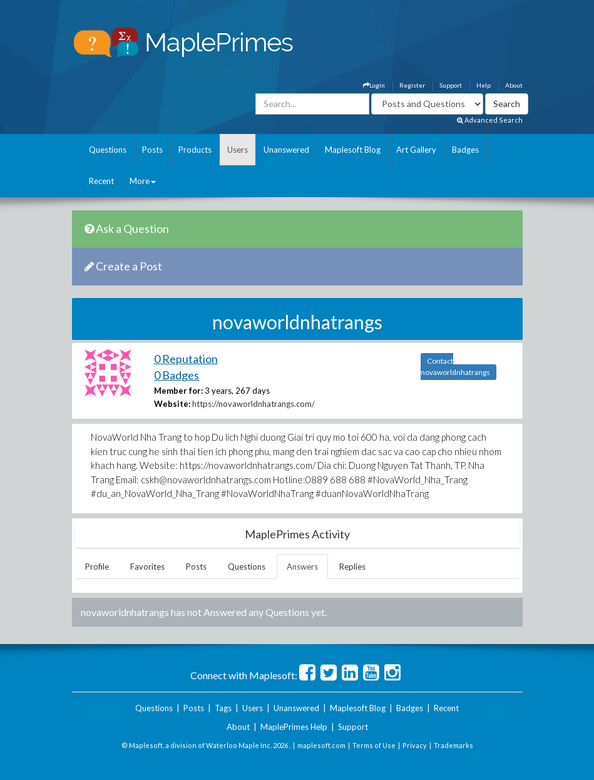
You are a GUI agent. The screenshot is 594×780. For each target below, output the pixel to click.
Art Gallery (416, 150)
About (514, 85)
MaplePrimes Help (293, 727)
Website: (172, 404)
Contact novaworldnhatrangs (455, 366)
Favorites (147, 567)
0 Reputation (186, 359)
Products (195, 150)
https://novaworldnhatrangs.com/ (253, 404)
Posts (152, 150)
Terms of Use (374, 745)
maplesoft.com (321, 745)
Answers (302, 567)
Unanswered (286, 150)
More (143, 181)
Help (483, 85)
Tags (223, 708)
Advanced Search (490, 120)
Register (412, 85)
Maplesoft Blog (353, 150)
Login (374, 85)
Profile (97, 567)
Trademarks (453, 745)
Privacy (414, 745)
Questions (107, 150)
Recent (101, 181)
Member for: (178, 391)
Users (237, 150)
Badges (465, 150)
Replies (352, 567)
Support (450, 85)
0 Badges (176, 375)
